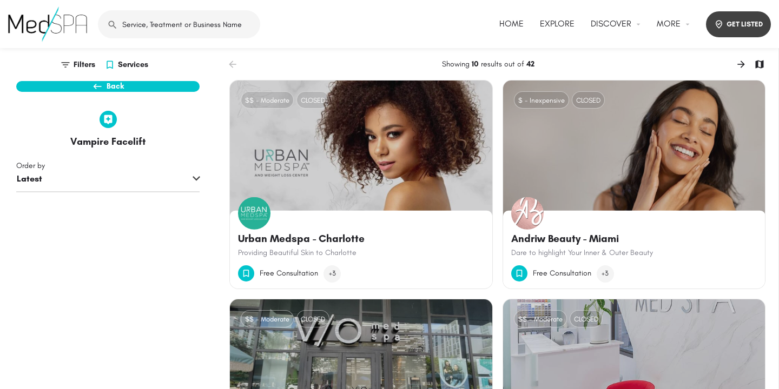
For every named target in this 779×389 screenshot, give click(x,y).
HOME (511, 23)
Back (108, 91)
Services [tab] (133, 64)
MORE (669, 23)
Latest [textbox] (29, 197)
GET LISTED (738, 24)
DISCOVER (611, 23)
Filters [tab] (84, 64)
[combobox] (108, 198)
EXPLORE (557, 23)
